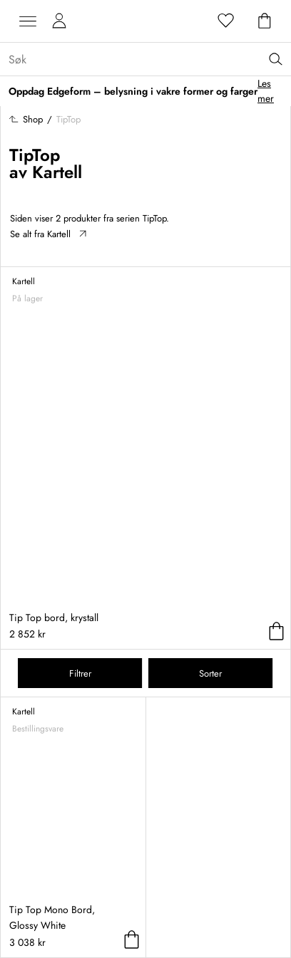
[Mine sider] (59, 21)
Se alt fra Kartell (48, 234)
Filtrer (80, 673)
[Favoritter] (226, 21)
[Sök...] (150, 59)
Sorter (210, 673)
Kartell (57, 172)
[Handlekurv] (264, 21)
